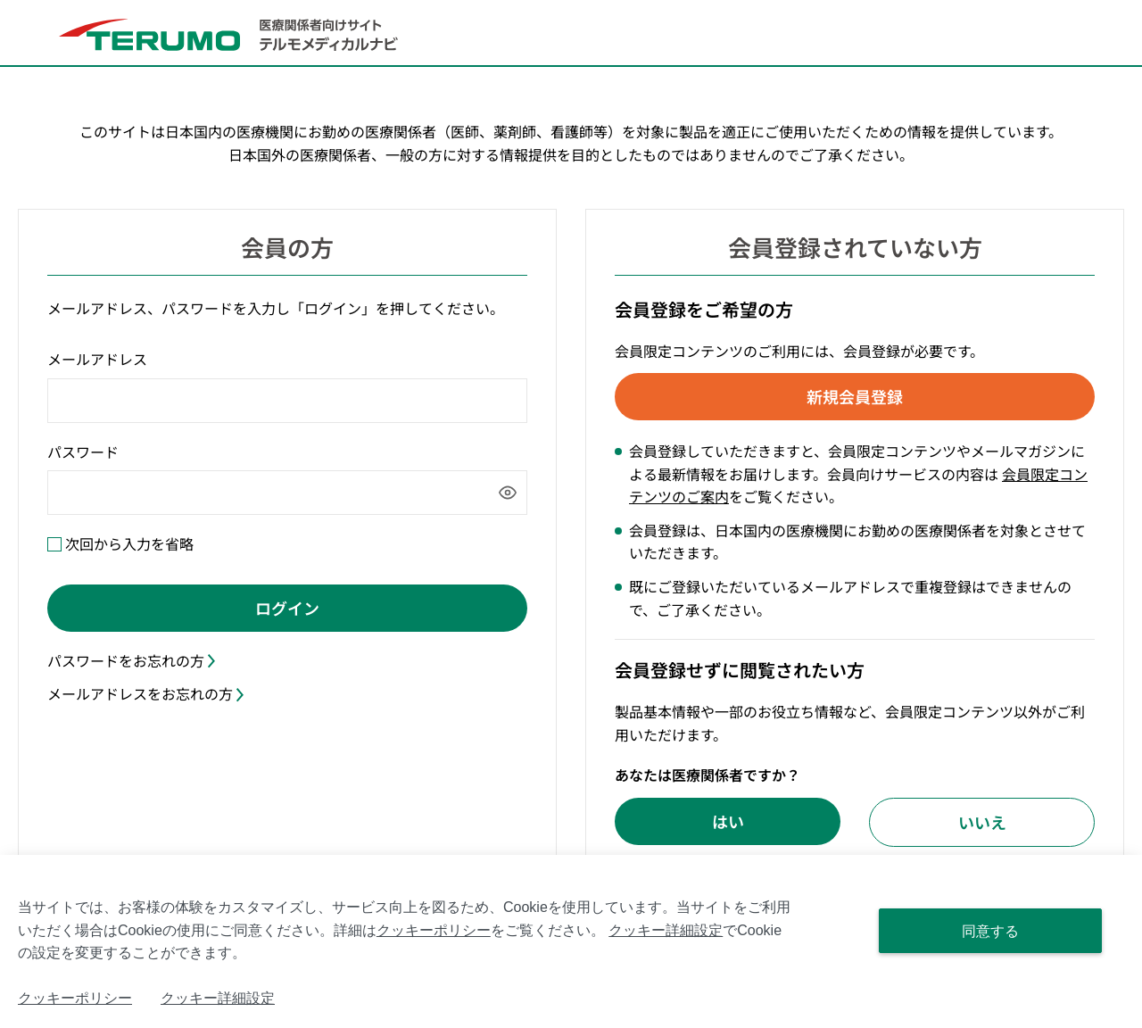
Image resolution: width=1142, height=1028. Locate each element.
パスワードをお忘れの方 (131, 660)
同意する (990, 931)
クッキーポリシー (434, 930)
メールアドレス (97, 358)
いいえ (982, 820)
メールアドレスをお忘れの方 (145, 693)
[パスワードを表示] (507, 492)
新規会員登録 (855, 396)
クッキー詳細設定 (665, 930)
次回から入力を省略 (129, 543)
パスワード (83, 451)
